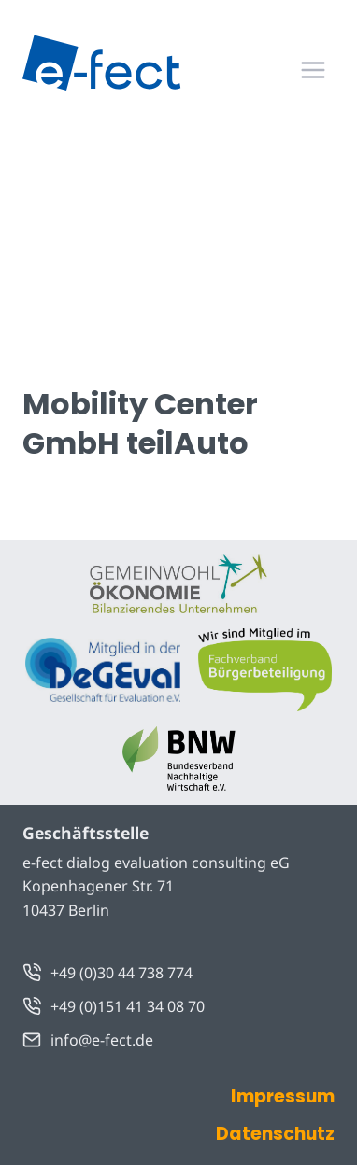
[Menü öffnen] (313, 69)
